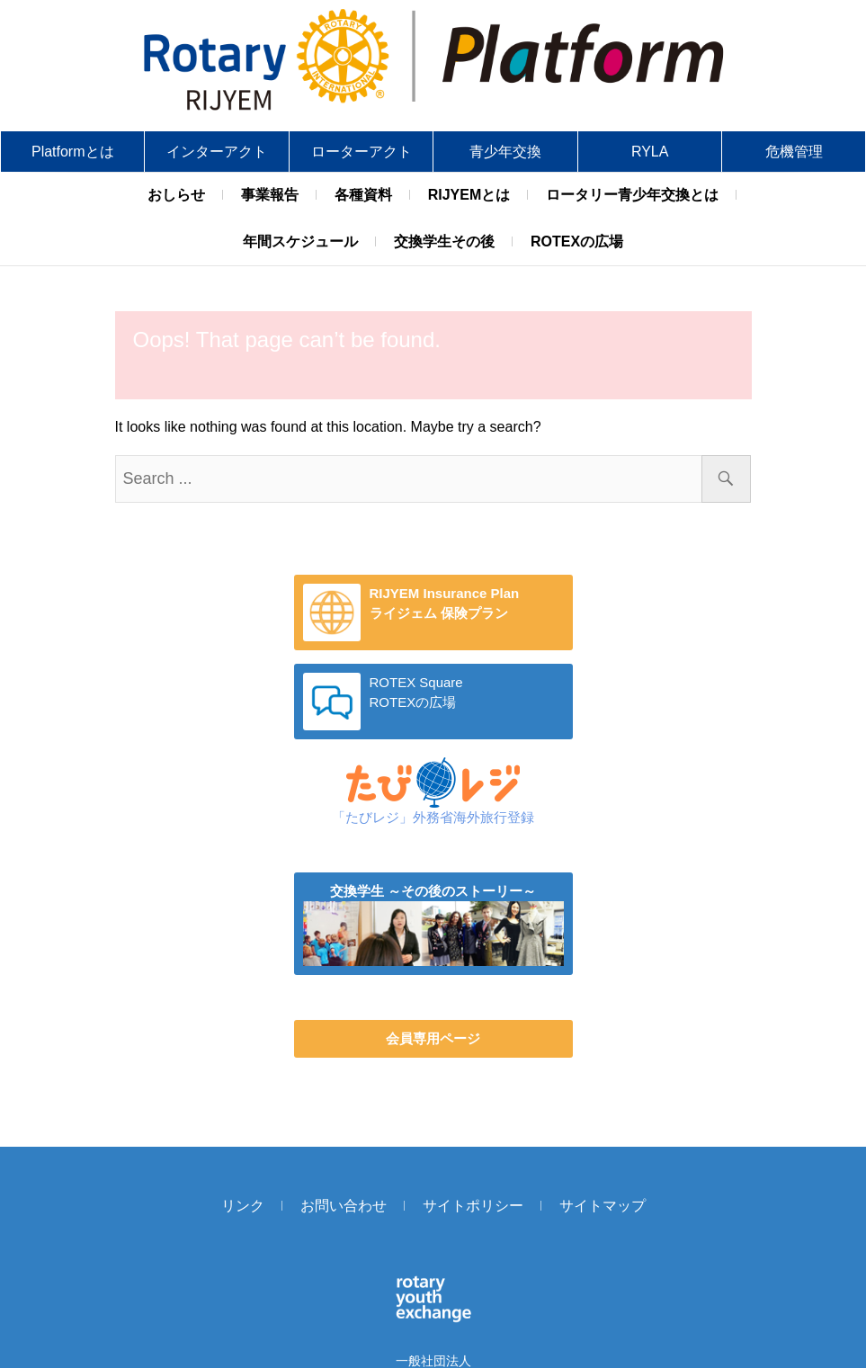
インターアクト (216, 151)
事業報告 (270, 194)
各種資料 (363, 194)
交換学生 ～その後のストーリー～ (433, 891)
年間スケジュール (300, 241)
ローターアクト (361, 151)
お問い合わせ (343, 1205)
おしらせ (176, 194)
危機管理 (794, 151)
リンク (242, 1205)
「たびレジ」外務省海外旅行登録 (433, 817)
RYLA (650, 151)
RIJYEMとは (469, 194)
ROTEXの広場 (577, 241)
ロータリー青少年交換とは (632, 194)
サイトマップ (602, 1205)
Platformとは (72, 151)
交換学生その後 (444, 241)
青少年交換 (505, 151)
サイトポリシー (473, 1205)
